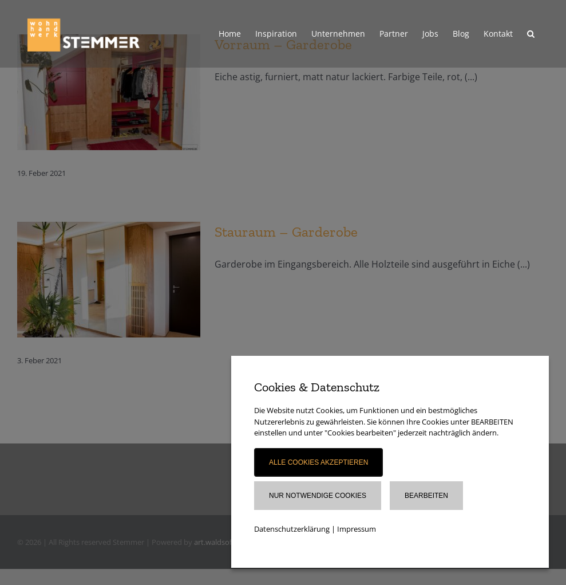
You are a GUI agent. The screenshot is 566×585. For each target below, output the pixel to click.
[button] (531, 34)
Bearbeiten (426, 496)
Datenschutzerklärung (292, 529)
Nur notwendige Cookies (317, 496)
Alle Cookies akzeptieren (318, 462)
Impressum (356, 529)
